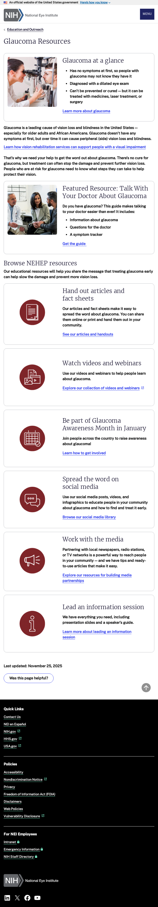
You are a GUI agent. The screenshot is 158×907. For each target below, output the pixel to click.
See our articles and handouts (87, 334)
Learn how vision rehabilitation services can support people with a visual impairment (75, 147)
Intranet (12, 842)
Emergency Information (23, 849)
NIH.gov (12, 731)
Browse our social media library (89, 517)
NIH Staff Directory (21, 857)
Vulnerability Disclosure (24, 816)
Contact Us (12, 717)
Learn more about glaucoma (86, 111)
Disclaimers (12, 801)
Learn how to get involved (84, 453)
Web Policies (13, 809)
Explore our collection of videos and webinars (103, 388)
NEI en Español (15, 724)
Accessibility (13, 772)
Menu (147, 14)
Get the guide (74, 244)
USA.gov (13, 746)
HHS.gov (13, 739)
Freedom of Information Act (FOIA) (29, 794)
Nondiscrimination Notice (26, 779)
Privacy (9, 787)
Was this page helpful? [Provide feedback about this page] (28, 678)
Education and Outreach (25, 29)
